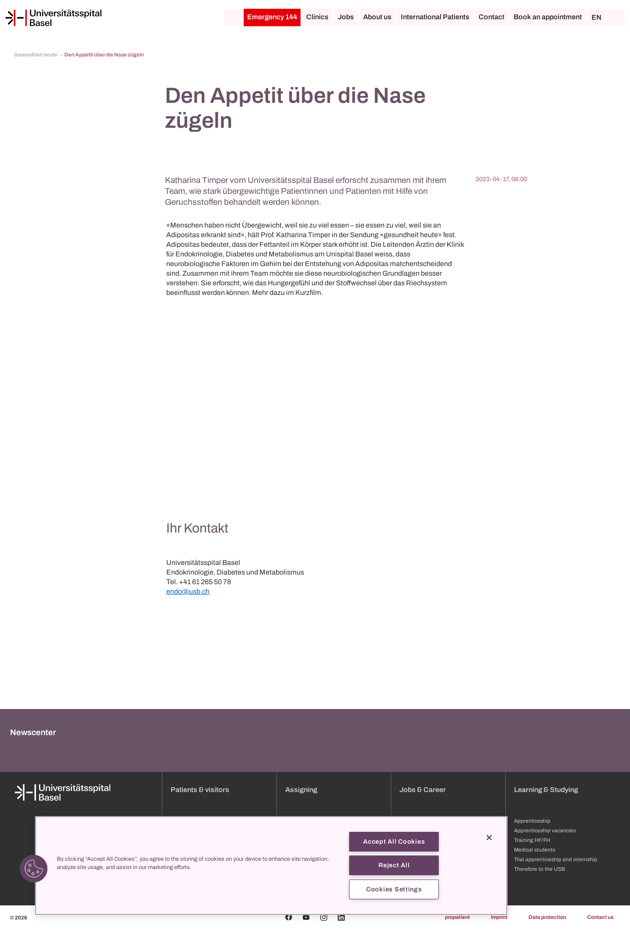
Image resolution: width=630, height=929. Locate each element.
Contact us (600, 917)
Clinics (317, 17)
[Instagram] (323, 917)
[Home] (53, 18)
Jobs (346, 17)
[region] (271, 865)
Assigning (301, 789)
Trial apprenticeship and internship (555, 859)
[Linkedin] (341, 917)
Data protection (547, 917)
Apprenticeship (532, 821)
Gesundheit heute (36, 55)
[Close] (489, 837)
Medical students (534, 850)
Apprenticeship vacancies (545, 830)
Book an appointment (548, 17)
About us (377, 17)
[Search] (616, 17)
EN (597, 17)
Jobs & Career (422, 789)
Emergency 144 (272, 17)
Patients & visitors (200, 789)
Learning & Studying (546, 789)
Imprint (499, 917)
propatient (457, 917)
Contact (491, 17)
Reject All (394, 865)
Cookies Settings (394, 889)
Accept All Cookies (394, 841)
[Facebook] (288, 917)
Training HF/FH (532, 840)
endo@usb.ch (188, 591)
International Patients (435, 17)
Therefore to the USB (539, 869)
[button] (34, 869)
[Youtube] (306, 917)
